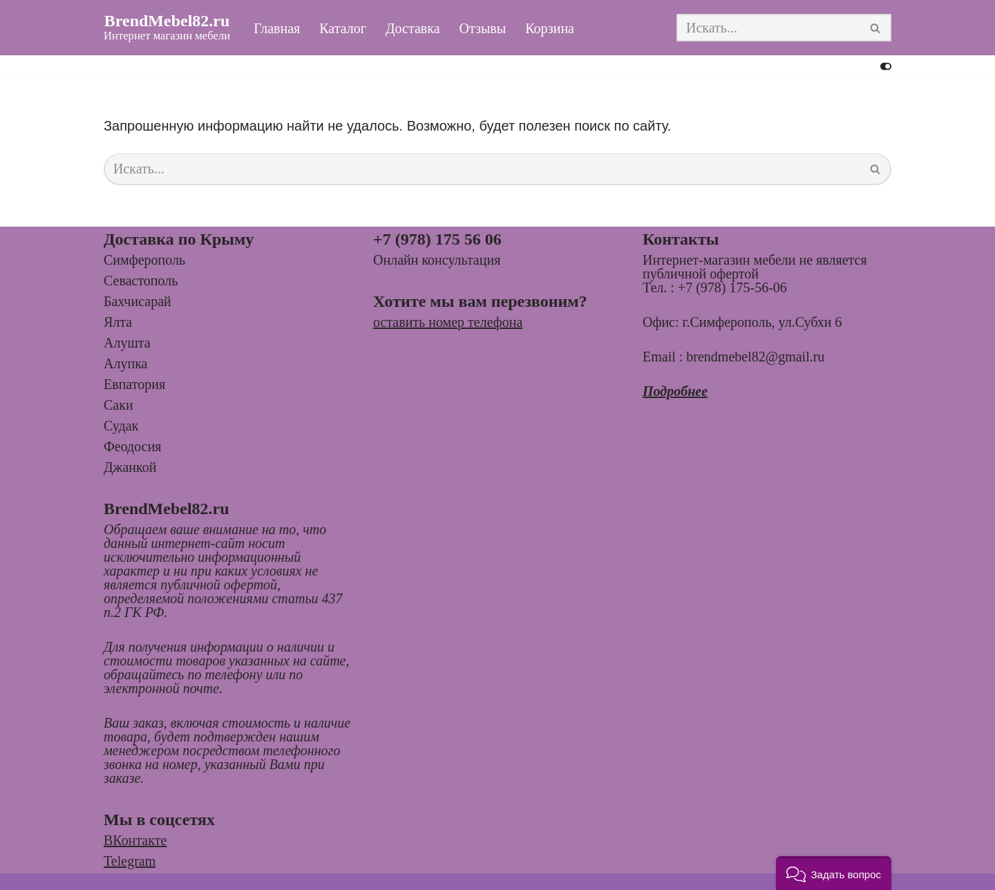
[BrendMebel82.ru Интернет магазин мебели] (167, 27)
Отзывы (482, 28)
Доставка (413, 28)
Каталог (342, 28)
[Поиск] (768, 27)
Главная (277, 28)
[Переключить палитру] (885, 66)
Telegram (129, 861)
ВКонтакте (135, 840)
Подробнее (675, 391)
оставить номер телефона (447, 322)
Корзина (549, 28)
